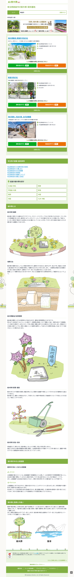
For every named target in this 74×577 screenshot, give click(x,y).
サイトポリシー (52, 568)
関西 (9, 194)
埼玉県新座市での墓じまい (15, 168)
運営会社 (20, 568)
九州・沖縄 (41, 198)
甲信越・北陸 (12, 190)
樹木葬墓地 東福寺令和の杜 (18, 38)
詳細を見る (37, 71)
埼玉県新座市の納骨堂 (13, 172)
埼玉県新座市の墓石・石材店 (15, 176)
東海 (39, 190)
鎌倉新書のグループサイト (36, 564)
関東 (39, 186)
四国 (9, 198)
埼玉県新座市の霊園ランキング (16, 174)
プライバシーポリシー (41, 568)
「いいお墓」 (36, 553)
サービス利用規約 (29, 568)
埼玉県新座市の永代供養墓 (15, 170)
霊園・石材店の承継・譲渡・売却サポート (37, 570)
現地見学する (51, 65)
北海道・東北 (12, 186)
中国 (39, 194)
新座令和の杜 (13, 77)
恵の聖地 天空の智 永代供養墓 (19, 117)
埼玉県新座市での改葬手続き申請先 (17, 166)
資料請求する (22, 65)
